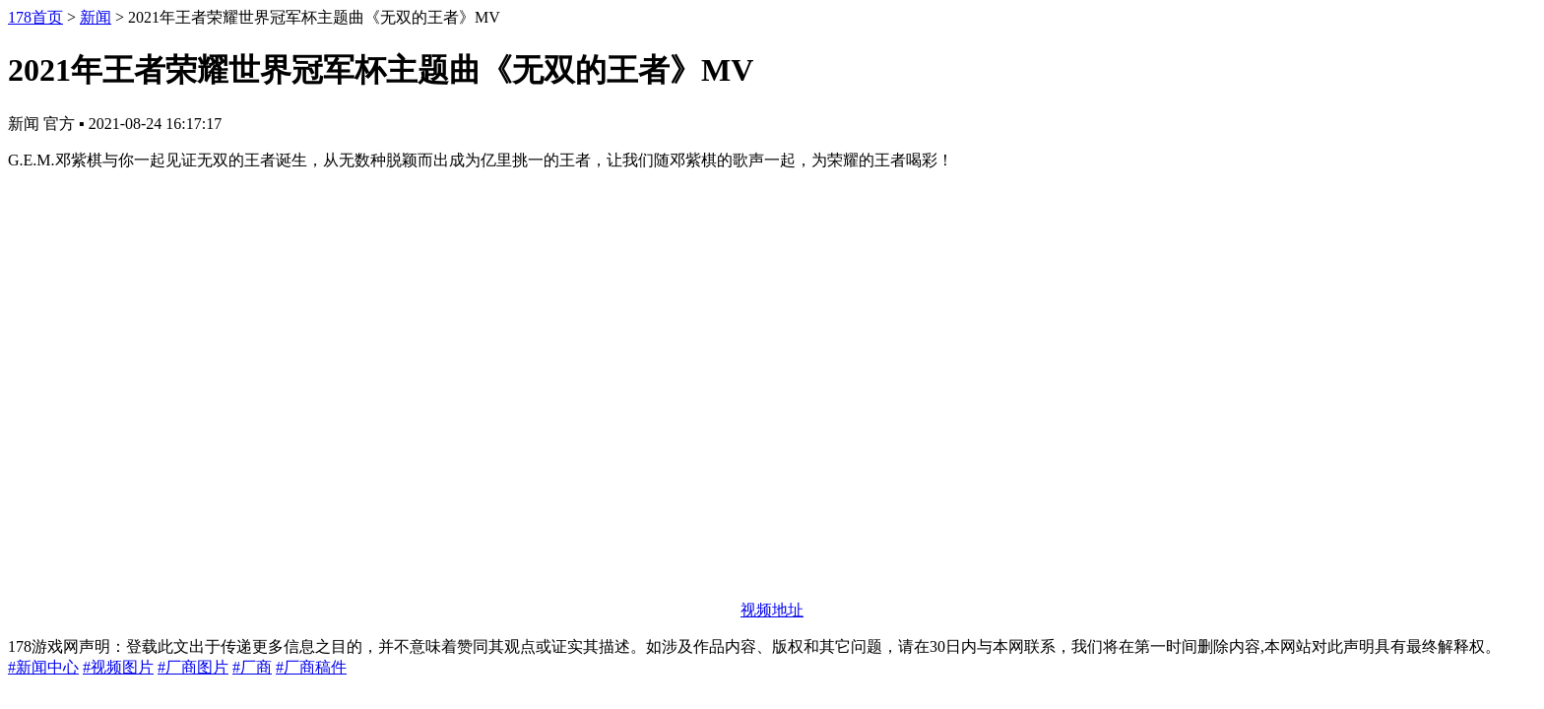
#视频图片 (118, 667)
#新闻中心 (43, 667)
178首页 (35, 17)
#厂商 (252, 667)
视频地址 (772, 610)
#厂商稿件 (311, 667)
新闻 (95, 17)
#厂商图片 (193, 667)
